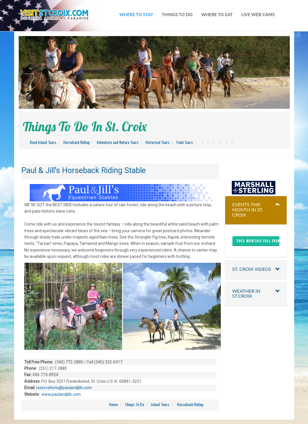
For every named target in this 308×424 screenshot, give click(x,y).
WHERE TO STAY (136, 14)
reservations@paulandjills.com (63, 387)
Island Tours (160, 404)
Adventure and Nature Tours (118, 142)
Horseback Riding (76, 142)
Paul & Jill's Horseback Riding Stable (83, 170)
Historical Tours (157, 142)
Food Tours (184, 142)
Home (113, 404)
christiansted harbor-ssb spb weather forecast (256, 169)
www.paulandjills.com (61, 394)
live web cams (258, 14)
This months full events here (257, 240)
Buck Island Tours (43, 142)
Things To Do (134, 404)
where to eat (217, 14)
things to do (177, 14)
